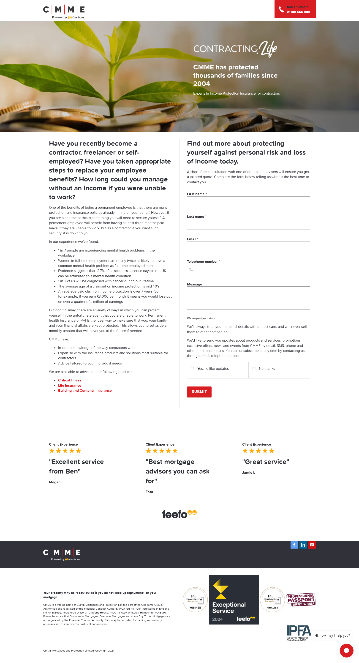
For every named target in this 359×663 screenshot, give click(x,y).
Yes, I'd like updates (210, 367)
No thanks (263, 367)
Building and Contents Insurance (85, 390)
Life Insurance (69, 385)
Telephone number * (248, 266)
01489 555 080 (298, 12)
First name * (248, 199)
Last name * (248, 222)
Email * (248, 244)
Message (248, 296)
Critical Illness (69, 380)
